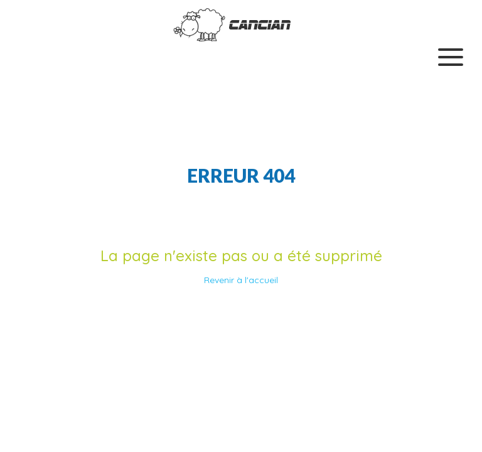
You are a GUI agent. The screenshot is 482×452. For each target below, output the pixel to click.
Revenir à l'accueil (241, 280)
